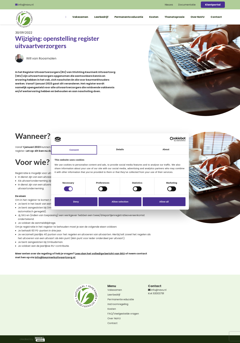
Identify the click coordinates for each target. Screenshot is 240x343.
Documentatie (187, 4)
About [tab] (166, 149)
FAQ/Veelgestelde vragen (123, 313)
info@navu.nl (24, 4)
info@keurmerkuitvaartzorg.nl (55, 257)
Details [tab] (120, 149)
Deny (76, 201)
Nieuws (169, 4)
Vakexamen (80, 17)
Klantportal (213, 4)
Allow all (164, 201)
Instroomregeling (117, 304)
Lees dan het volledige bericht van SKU (100, 253)
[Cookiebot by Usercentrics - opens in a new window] (172, 139)
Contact (216, 17)
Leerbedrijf (101, 17)
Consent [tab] (74, 150)
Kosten (153, 17)
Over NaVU (197, 17)
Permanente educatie (128, 17)
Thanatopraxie (174, 17)
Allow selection (120, 201)
